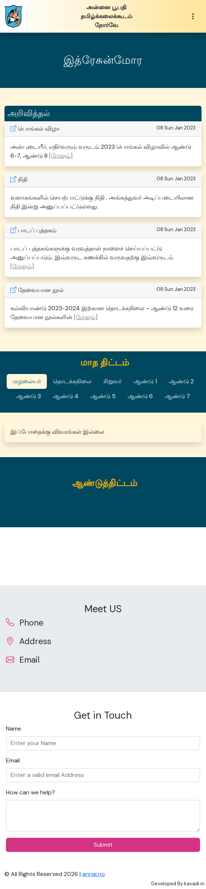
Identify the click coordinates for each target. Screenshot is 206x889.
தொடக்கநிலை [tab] (72, 381)
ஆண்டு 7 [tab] (177, 396)
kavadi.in (194, 883)
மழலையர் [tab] (27, 381)
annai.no (93, 874)
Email (13, 760)
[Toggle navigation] (193, 16)
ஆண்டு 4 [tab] (65, 396)
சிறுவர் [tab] (112, 381)
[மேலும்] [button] (61, 156)
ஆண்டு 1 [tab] (145, 381)
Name (13, 728)
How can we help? (30, 792)
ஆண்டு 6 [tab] (140, 396)
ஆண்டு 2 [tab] (181, 381)
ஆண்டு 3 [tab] (28, 396)
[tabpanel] (103, 431)
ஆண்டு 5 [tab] (103, 396)
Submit (103, 845)
